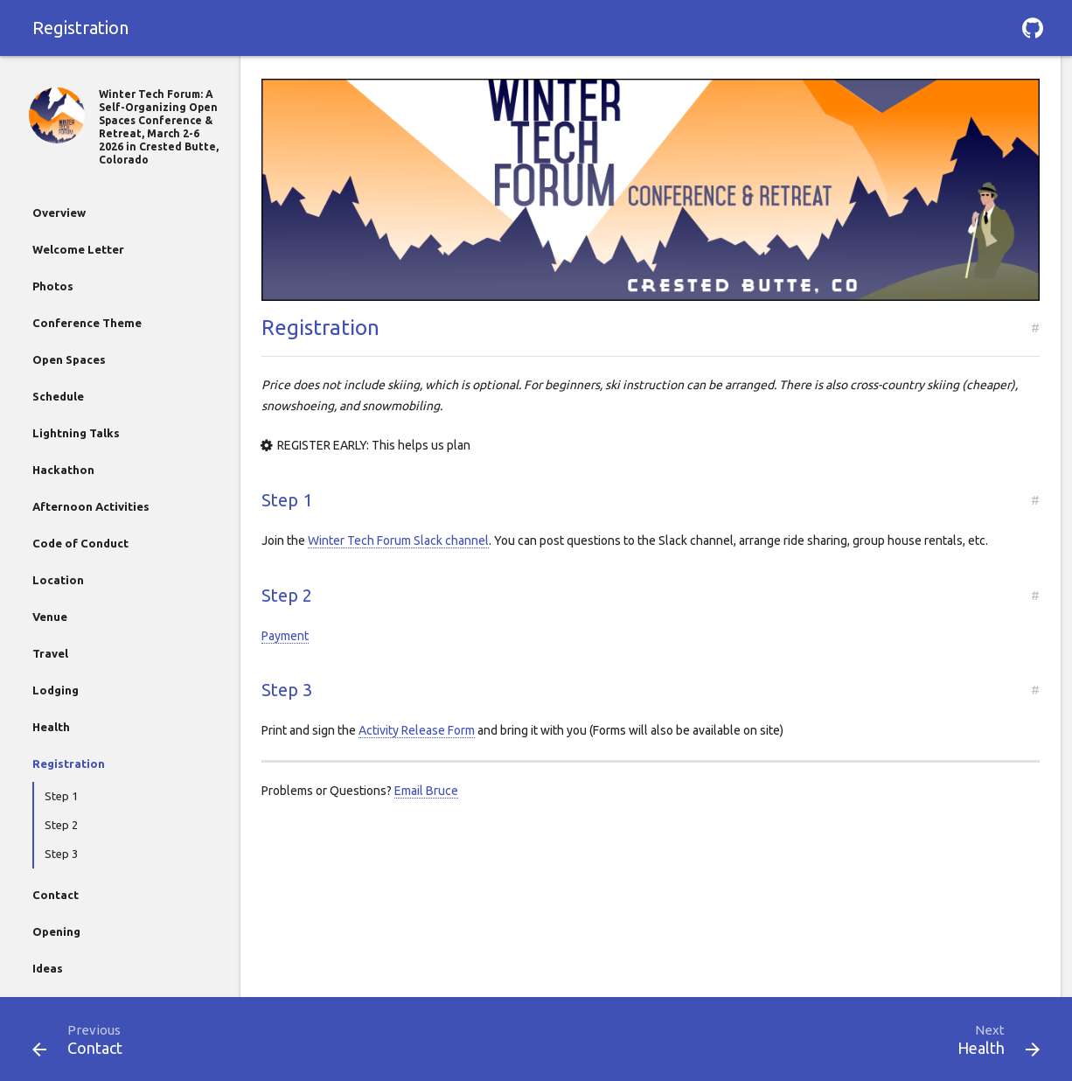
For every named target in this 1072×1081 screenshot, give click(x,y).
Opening (56, 931)
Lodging (55, 690)
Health (51, 727)
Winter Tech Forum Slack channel (398, 540)
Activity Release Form (416, 730)
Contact (55, 895)
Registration (68, 763)
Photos (52, 286)
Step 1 (61, 796)
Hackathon (63, 470)
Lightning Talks (76, 433)
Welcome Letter (78, 249)
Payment (285, 636)
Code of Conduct (80, 543)
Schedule (58, 396)
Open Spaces (69, 359)
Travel (50, 653)
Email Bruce (426, 791)
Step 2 (61, 825)
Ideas (47, 968)
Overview (59, 212)
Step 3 (61, 853)
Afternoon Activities (91, 506)
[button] (1033, 28)
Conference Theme (87, 323)
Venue (49, 616)
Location (58, 580)
